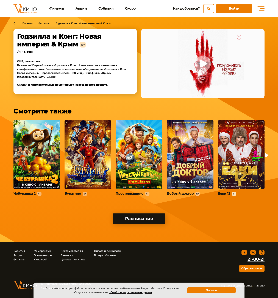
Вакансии (67, 255)
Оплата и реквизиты (107, 251)
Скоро (130, 8)
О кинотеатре (43, 255)
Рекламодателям (72, 251)
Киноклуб (40, 259)
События (105, 8)
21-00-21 (256, 259)
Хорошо (211, 290)
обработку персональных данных (130, 292)
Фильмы (56, 8)
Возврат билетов (105, 255)
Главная (27, 23)
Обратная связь (251, 268)
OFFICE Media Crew (255, 286)
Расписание (139, 218)
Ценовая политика (73, 259)
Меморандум (42, 251)
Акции (81, 8)
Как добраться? (186, 8)
